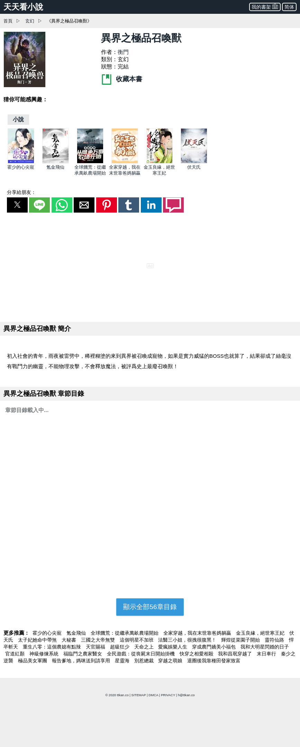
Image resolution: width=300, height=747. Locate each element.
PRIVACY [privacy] (168, 695)
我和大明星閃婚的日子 (264, 647)
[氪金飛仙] (55, 162)
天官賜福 (96, 647)
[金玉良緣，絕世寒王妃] (159, 162)
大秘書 (70, 640)
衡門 (123, 52)
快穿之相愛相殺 (197, 653)
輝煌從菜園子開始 (241, 640)
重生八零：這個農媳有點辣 (52, 647)
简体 (289, 7)
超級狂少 (120, 647)
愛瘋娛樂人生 (173, 647)
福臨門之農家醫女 (83, 653)
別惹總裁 (144, 660)
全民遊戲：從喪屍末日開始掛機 (141, 653)
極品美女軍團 (33, 660)
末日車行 (267, 653)
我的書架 (265, 6)
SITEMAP (138, 695)
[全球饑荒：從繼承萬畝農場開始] (90, 162)
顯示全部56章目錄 (149, 606)
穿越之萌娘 (171, 660)
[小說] (18, 119)
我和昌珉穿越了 (235, 653)
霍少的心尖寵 (20, 167)
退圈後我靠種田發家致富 (213, 660)
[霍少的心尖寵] (21, 162)
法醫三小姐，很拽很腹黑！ (188, 640)
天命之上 (144, 647)
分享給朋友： (21, 192)
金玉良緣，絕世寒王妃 (261, 633)
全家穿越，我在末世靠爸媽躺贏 (198, 633)
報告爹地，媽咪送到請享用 (81, 660)
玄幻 (29, 21)
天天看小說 (23, 6)
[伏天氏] (194, 162)
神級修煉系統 (44, 653)
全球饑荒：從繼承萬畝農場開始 (125, 633)
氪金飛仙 (55, 167)
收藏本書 (121, 79)
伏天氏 (194, 167)
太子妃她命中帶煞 (38, 640)
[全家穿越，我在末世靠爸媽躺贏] (124, 162)
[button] (17, 205)
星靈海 (123, 660)
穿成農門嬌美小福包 (214, 647)
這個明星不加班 (137, 640)
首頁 (7, 21)
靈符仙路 (275, 640)
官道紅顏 (15, 653)
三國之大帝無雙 (98, 640)
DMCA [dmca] (153, 695)
